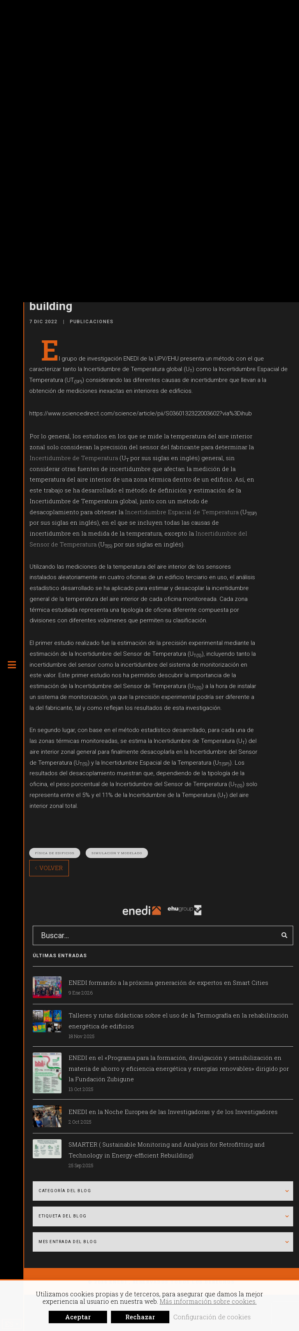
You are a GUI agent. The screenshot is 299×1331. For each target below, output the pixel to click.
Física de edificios (54, 853)
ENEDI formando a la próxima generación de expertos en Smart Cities (168, 982)
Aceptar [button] (78, 1317)
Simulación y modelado (116, 853)
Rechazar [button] (140, 1317)
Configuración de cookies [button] (212, 1316)
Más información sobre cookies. (208, 1301)
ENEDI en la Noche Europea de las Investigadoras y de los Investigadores (173, 1112)
